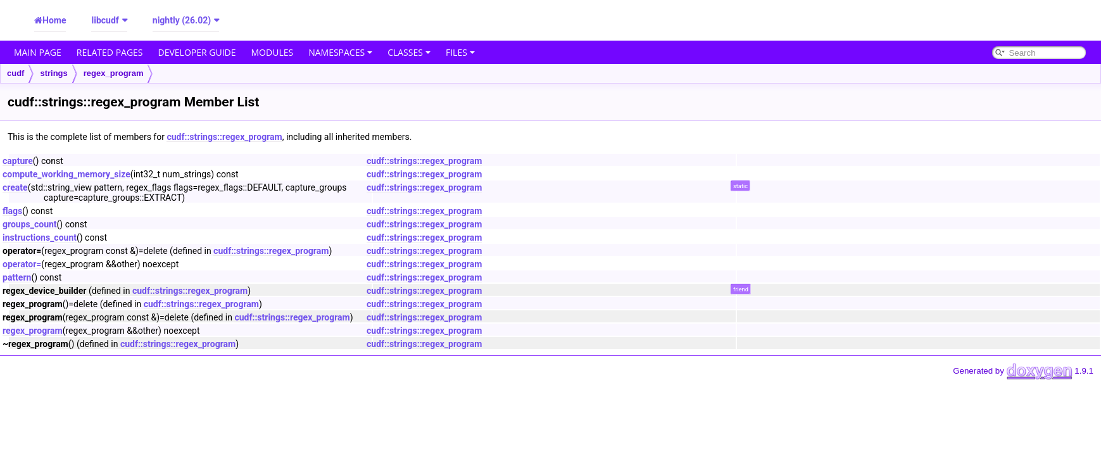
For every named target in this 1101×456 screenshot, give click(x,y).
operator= (22, 264)
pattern (17, 277)
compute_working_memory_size (66, 174)
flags (12, 211)
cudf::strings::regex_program (224, 137)
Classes (409, 52)
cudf (15, 73)
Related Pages (110, 52)
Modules (272, 52)
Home (54, 20)
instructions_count (40, 237)
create (15, 187)
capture (18, 161)
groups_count (30, 224)
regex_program (114, 73)
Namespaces (340, 52)
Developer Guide (197, 52)
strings (53, 73)
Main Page (37, 52)
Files (460, 52)
